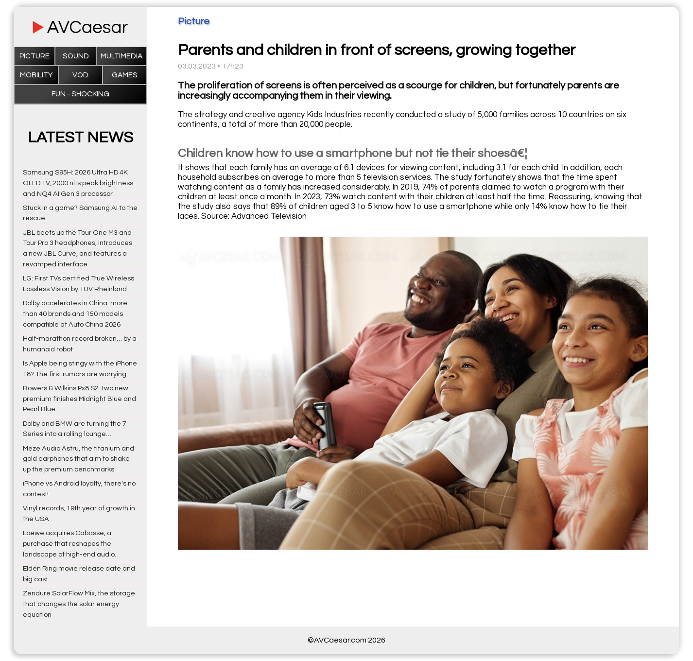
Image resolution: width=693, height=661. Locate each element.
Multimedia (121, 56)
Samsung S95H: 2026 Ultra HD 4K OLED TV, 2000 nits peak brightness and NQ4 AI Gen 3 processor (78, 183)
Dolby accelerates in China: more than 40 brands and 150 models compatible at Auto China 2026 (75, 313)
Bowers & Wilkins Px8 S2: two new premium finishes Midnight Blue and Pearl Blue (79, 398)
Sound (76, 56)
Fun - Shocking (80, 94)
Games (125, 75)
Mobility (36, 75)
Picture (34, 56)
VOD (80, 75)
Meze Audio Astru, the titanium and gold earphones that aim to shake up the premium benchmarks (78, 459)
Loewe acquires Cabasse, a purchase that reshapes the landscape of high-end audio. (69, 543)
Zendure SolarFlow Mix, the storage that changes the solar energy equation (79, 604)
